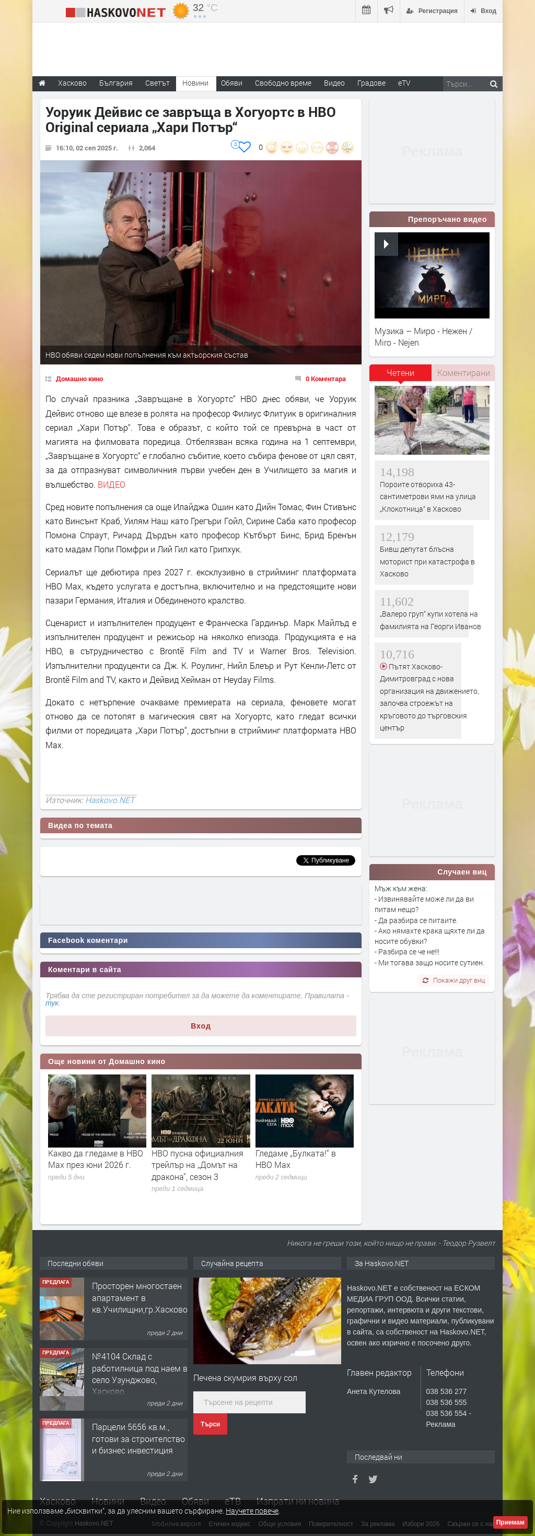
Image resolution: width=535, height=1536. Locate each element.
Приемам (510, 1522)
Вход (201, 1026)
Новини (195, 83)
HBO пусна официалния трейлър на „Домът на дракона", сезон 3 (197, 1165)
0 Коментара (326, 378)
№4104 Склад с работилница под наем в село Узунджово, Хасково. (140, 1374)
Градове (371, 83)
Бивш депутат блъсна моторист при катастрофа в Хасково (427, 561)
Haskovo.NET (109, 800)
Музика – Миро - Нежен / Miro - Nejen (423, 336)
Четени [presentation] (400, 372)
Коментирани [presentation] (463, 372)
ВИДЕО (111, 484)
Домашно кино (79, 378)
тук (52, 1003)
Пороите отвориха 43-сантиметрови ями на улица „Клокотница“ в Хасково (428, 496)
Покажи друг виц (454, 980)
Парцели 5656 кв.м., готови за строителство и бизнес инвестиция (138, 1438)
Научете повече (252, 1511)
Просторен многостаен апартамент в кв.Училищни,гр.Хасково (140, 1297)
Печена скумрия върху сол (245, 1377)
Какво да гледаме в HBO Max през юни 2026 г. (95, 1159)
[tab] (400, 376)
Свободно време (283, 83)
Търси (210, 1424)
